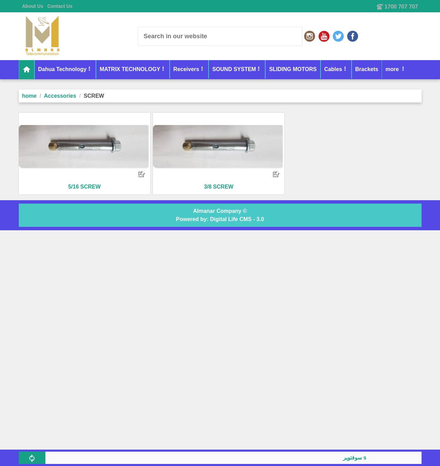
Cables (333, 69)
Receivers (186, 69)
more (362, 69)
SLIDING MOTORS (292, 69)
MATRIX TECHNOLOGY (130, 69)
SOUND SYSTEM (234, 69)
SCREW (94, 96)
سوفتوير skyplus (364, 458)
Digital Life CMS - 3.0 (237, 219)
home (29, 96)
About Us (32, 6)
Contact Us (59, 6)
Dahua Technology (62, 69)
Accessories (60, 96)
